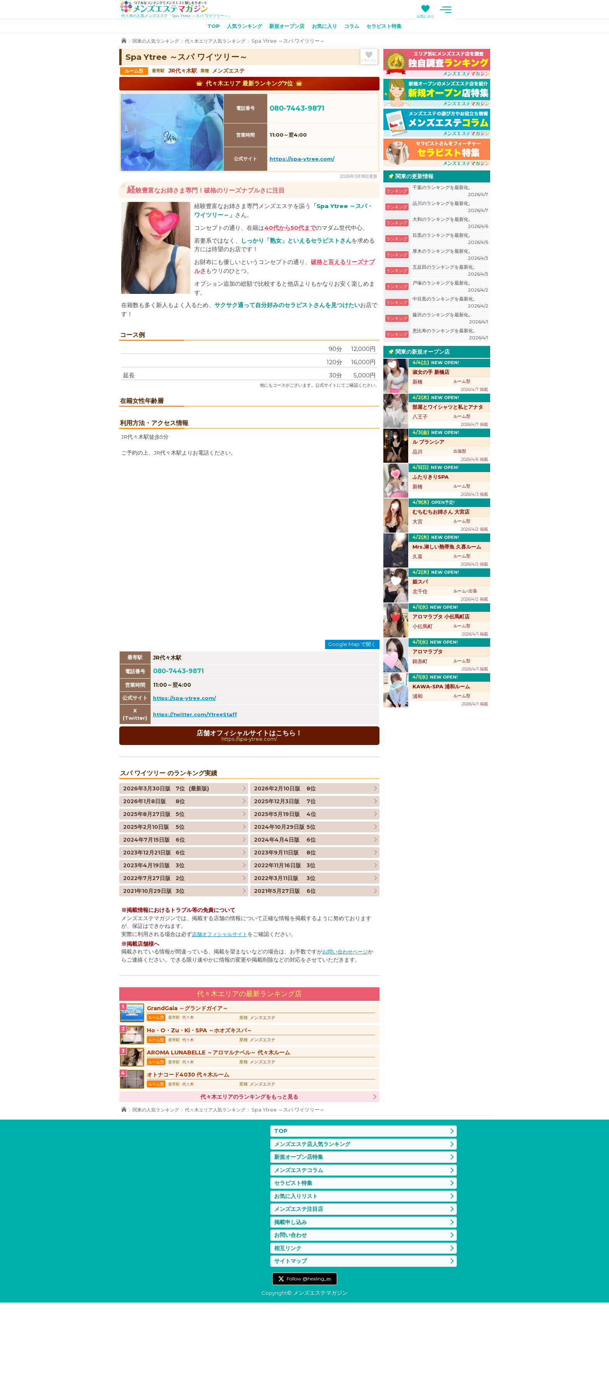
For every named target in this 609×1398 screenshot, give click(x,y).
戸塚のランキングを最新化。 (450, 288)
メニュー (482, 9)
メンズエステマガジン (169, 7)
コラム (355, 27)
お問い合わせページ (346, 1031)
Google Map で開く (352, 723)
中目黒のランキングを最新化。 (450, 304)
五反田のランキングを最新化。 (450, 272)
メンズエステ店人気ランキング (315, 1232)
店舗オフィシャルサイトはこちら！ (249, 815)
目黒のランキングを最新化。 (450, 240)
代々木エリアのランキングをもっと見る (249, 1184)
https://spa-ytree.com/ (302, 160)
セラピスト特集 (390, 27)
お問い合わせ (291, 1328)
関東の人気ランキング (157, 42)
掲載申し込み (291, 1314)
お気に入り (462, 16)
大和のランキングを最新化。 (450, 224)
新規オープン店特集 (300, 1246)
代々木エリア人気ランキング (221, 42)
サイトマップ (291, 1356)
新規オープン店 (285, 27)
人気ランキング (240, 27)
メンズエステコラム (300, 1260)
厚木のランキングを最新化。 (450, 256)
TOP (206, 27)
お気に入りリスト (297, 1287)
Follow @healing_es (309, 1374)
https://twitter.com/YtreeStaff (198, 793)
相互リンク (288, 1342)
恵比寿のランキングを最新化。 (450, 336)
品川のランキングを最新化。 (450, 208)
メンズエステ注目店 (300, 1301)
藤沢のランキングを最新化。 (450, 320)
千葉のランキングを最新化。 (450, 193)
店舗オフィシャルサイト (222, 1014)
